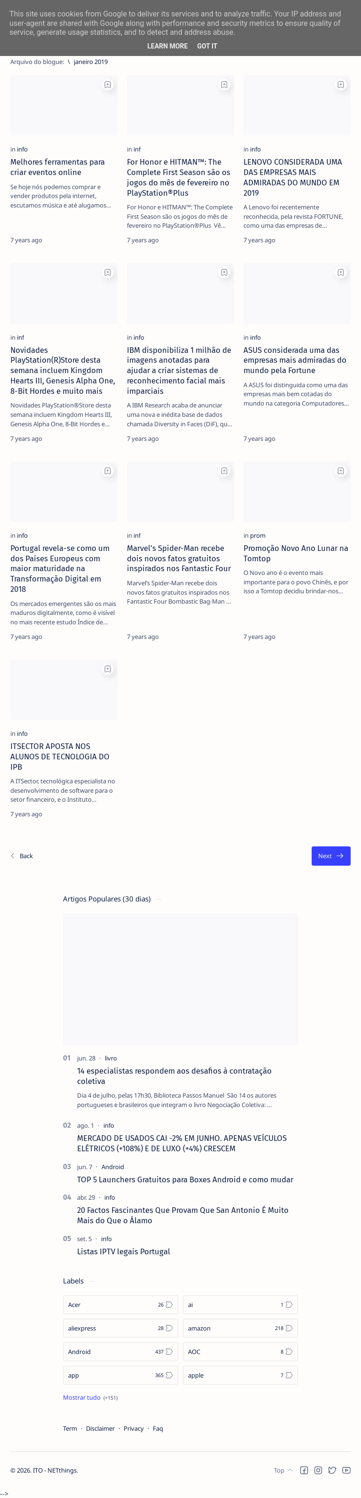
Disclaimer (100, 1428)
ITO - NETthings (55, 1479)
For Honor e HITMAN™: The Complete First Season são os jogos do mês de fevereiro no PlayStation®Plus (178, 177)
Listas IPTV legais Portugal (123, 1251)
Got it (207, 46)
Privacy (134, 1428)
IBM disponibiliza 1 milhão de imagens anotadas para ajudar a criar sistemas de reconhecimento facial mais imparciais (179, 370)
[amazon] (240, 1328)
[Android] (113, 1167)
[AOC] (240, 1351)
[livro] (111, 1058)
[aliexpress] (120, 1328)
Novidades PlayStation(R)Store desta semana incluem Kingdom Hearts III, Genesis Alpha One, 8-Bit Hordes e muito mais (62, 370)
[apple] (240, 1375)
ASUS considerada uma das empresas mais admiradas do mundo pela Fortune (294, 360)
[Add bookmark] (107, 84)
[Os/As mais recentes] (21, 856)
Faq (158, 1428)
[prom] (258, 535)
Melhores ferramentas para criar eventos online (57, 167)
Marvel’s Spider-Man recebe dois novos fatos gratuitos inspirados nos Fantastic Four (179, 558)
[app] (120, 1375)
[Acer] (120, 1304)
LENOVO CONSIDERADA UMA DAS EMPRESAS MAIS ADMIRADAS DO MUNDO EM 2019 (292, 177)
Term (70, 1428)
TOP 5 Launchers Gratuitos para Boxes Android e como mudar (185, 1179)
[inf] (137, 149)
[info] (22, 149)
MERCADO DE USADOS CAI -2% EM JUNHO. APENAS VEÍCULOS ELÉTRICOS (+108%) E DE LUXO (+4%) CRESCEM (182, 1143)
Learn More (167, 46)
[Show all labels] (90, 1397)
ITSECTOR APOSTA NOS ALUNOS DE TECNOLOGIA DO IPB (60, 756)
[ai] (240, 1304)
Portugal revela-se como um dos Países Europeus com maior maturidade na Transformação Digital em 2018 (60, 568)
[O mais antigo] (331, 856)
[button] (304, 1479)
